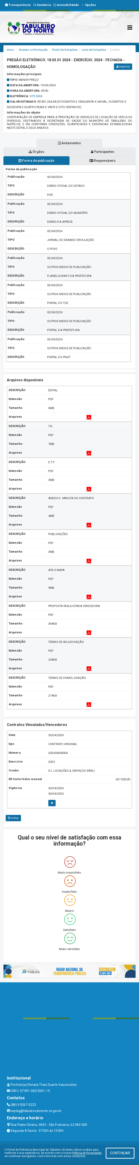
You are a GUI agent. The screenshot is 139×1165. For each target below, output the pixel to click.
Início (10, 49)
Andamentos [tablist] (69, 143)
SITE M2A (36, 96)
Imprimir (123, 66)
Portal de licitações (64, 49)
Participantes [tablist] (102, 152)
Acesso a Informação (33, 49)
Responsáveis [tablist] (102, 160)
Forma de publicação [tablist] (36, 160)
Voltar (13, 818)
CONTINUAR (120, 1153)
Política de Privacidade (86, 1153)
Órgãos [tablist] (36, 152)
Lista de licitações (94, 49)
